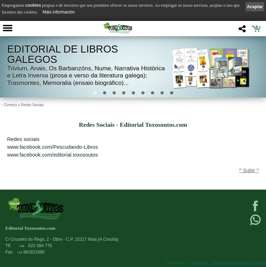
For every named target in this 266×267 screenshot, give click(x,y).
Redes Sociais (32, 105)
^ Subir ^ (249, 170)
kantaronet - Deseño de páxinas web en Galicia (228, 263)
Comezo (10, 105)
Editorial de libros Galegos (62, 54)
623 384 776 (35, 245)
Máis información (59, 12)
